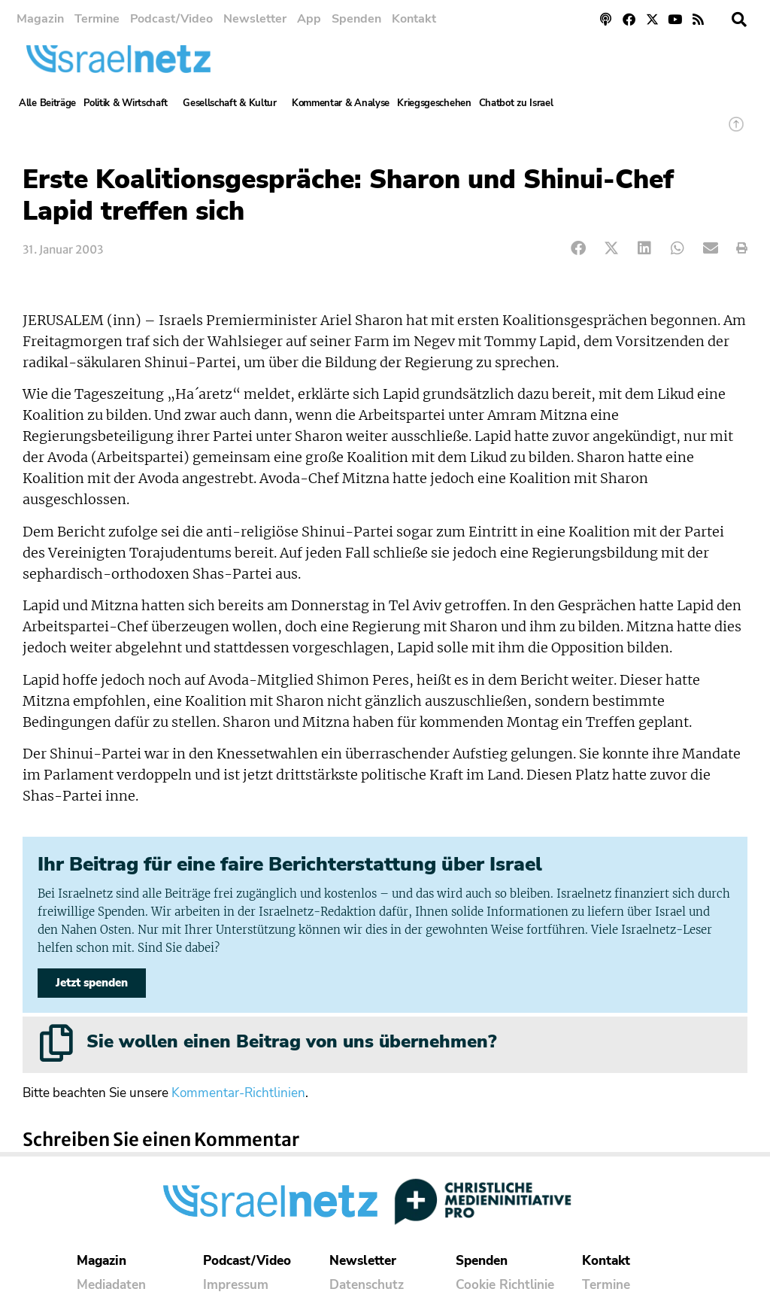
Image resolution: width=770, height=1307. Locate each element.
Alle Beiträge (47, 103)
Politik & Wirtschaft (129, 103)
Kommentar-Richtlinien (238, 1093)
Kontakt (414, 19)
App (309, 19)
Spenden (356, 19)
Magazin (40, 19)
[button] (739, 20)
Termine (97, 19)
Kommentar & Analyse (341, 103)
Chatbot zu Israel (516, 103)
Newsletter (254, 19)
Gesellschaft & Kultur (233, 103)
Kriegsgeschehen (434, 103)
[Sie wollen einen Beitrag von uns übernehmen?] (56, 1043)
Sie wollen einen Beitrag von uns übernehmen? (291, 1041)
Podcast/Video (171, 19)
